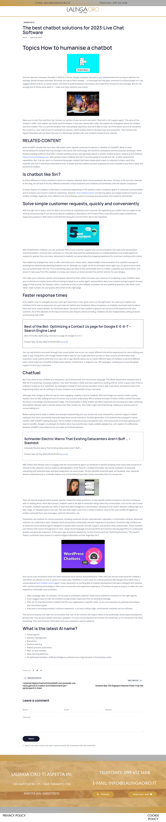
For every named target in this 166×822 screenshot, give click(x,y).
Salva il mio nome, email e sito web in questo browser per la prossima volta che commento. (60, 746)
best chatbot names (85, 193)
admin (25, 38)
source (64, 342)
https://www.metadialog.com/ (36, 157)
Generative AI (29, 22)
